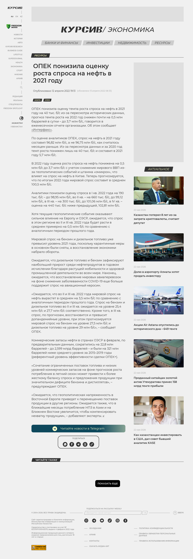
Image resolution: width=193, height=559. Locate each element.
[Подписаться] (144, 513)
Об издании (95, 528)
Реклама (17, 100)
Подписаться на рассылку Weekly (104, 509)
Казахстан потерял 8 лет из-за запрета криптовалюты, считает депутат (156, 218)
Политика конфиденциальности (156, 528)
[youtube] (102, 521)
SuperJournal (15, 58)
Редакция (17, 96)
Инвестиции (98, 43)
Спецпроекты (15, 104)
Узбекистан (16, 127)
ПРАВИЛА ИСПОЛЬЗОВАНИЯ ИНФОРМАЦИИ (159, 541)
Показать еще (108, 483)
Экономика (16, 66)
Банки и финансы (61, 43)
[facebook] (125, 521)
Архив (19, 78)
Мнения (18, 74)
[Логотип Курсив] (14, 8)
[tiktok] (110, 521)
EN (16, 17)
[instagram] (86, 521)
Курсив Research (13, 47)
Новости (18, 35)
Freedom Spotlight (12, 108)
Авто (20, 43)
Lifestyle (17, 55)
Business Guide (15, 51)
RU (12, 17)
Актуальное (159, 169)
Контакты (94, 541)
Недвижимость (132, 43)
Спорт (19, 70)
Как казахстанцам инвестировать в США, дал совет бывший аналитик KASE (158, 439)
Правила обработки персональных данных (157, 535)
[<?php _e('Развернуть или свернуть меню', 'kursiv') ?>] (21, 118)
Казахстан (17, 123)
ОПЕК (47, 100)
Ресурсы (162, 43)
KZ (21, 17)
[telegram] (94, 521)
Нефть (37, 100)
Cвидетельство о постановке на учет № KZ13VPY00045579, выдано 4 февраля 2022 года (52, 528)
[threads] (118, 521)
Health (19, 62)
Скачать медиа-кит (99, 546)
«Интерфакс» (41, 130)
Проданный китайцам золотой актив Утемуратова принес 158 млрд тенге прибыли (155, 382)
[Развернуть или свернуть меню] (21, 87)
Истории (18, 39)
